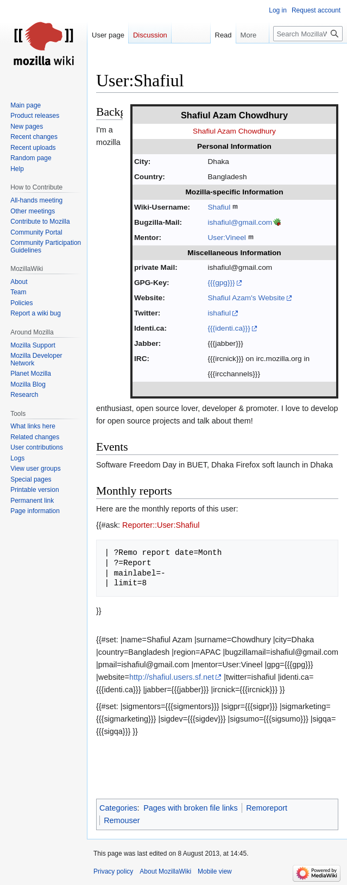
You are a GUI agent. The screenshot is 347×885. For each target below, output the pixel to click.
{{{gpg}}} (221, 283)
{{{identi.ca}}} (228, 328)
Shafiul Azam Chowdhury (234, 131)
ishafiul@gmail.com (239, 222)
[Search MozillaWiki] (308, 33)
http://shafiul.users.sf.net (171, 677)
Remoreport (266, 808)
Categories (118, 808)
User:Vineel (226, 237)
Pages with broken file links (190, 808)
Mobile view (215, 871)
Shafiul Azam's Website (246, 298)
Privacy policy (113, 871)
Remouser (122, 820)
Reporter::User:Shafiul (160, 525)
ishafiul (219, 313)
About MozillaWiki (165, 871)
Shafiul (218, 207)
